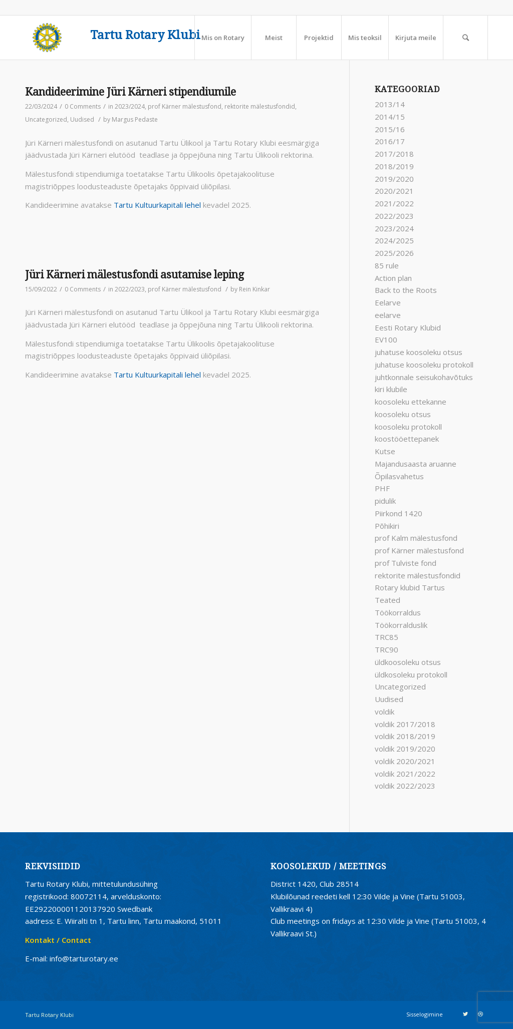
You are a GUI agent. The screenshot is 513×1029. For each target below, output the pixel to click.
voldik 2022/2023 (405, 786)
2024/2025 (394, 240)
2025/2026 (394, 253)
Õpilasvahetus (399, 476)
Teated (387, 600)
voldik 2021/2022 (405, 774)
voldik (384, 712)
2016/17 (390, 141)
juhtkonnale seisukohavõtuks (424, 377)
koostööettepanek (407, 439)
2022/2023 (130, 289)
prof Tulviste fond (405, 563)
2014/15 (390, 117)
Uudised (82, 119)
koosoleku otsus (403, 414)
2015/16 (390, 129)
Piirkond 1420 (398, 513)
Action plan (393, 278)
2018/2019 (394, 166)
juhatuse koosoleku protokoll (424, 365)
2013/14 (390, 104)
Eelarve (388, 302)
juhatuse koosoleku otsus (418, 352)
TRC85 (386, 637)
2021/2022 (394, 203)
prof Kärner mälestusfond (184, 106)
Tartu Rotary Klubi (145, 35)
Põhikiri (387, 526)
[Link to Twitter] (465, 1013)
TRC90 (386, 649)
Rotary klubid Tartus (410, 587)
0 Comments (83, 106)
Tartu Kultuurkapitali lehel (157, 205)
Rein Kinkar (254, 289)
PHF (382, 488)
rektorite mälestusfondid (259, 106)
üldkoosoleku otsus (408, 662)
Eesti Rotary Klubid (408, 327)
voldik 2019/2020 (405, 749)
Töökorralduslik (401, 625)
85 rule (387, 265)
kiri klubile (391, 389)
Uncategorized (46, 119)
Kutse (385, 451)
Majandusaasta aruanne (415, 464)
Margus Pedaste (135, 119)
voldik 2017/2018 (405, 724)
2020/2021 (394, 191)
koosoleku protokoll (408, 427)
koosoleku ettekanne (410, 402)
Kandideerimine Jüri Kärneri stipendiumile (130, 92)
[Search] (465, 38)
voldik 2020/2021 (405, 761)
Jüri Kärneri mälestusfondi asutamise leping (134, 274)
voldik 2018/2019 (405, 736)
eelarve (388, 315)
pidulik (385, 501)
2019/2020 (394, 179)
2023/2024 (130, 106)
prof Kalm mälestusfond (416, 538)
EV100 (386, 339)
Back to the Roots (406, 290)
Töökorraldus (398, 612)
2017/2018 (394, 154)
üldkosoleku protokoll (411, 674)
